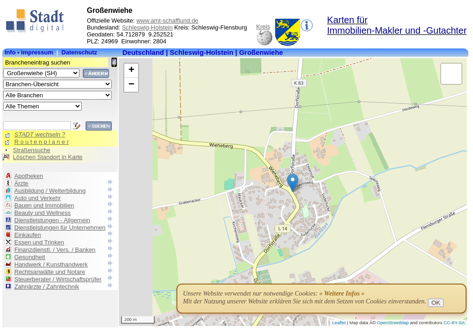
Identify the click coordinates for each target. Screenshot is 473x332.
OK (435, 302)
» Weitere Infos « (341, 293)
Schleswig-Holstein (147, 27)
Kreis (263, 26)
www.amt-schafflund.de (167, 20)
